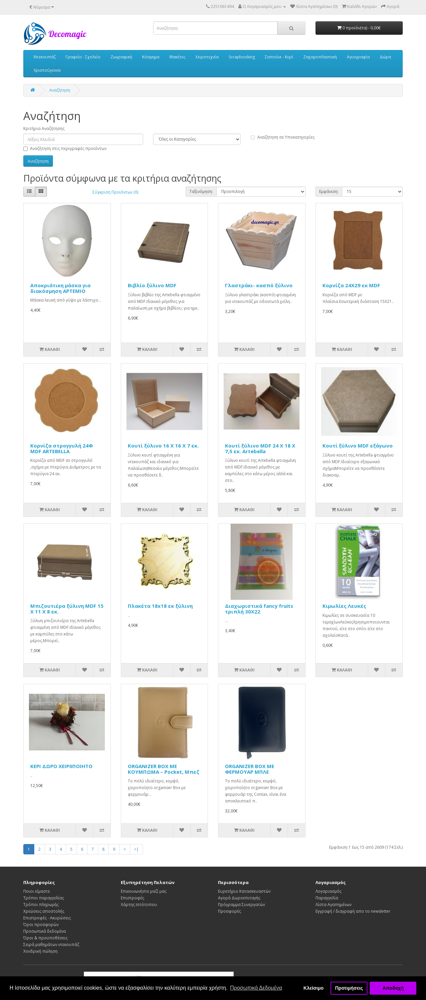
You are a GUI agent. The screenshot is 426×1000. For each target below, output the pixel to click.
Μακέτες (177, 57)
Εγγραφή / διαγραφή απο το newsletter (353, 911)
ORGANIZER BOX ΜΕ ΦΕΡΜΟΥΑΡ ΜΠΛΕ (249, 769)
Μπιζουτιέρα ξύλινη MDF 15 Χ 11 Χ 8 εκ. (67, 608)
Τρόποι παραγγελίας (43, 898)
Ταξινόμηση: (201, 191)
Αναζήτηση (59, 90)
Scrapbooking (242, 57)
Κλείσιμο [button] (314, 988)
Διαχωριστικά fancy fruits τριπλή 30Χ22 (259, 608)
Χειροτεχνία (207, 57)
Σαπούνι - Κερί (279, 57)
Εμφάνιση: (328, 191)
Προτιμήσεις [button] (349, 988)
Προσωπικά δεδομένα (44, 931)
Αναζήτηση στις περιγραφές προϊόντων (64, 148)
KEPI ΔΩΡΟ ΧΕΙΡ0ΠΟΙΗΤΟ (61, 766)
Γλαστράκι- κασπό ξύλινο (259, 285)
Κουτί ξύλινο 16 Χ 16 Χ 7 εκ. (163, 445)
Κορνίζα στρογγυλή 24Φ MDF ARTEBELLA (61, 448)
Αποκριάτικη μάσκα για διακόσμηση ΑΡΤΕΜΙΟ (60, 288)
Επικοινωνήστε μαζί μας (143, 891)
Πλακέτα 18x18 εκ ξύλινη (160, 605)
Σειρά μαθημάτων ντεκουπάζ (51, 944)
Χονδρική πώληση (40, 951)
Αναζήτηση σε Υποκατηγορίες (283, 137)
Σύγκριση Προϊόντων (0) (115, 192)
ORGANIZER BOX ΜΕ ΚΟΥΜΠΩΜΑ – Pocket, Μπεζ (163, 769)
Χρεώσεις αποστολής (43, 911)
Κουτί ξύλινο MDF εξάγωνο (357, 445)
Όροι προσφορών (41, 924)
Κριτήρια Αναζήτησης (44, 128)
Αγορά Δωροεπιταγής (239, 898)
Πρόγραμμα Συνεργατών (241, 904)
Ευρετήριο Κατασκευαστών (244, 891)
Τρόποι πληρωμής (41, 904)
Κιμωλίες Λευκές (344, 605)
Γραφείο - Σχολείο (83, 57)
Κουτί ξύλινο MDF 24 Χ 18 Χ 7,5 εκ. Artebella (260, 448)
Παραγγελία (327, 898)
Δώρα (385, 57)
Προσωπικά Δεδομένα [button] (256, 988)
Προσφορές (229, 911)
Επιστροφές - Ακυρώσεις (47, 918)
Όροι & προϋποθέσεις (45, 938)
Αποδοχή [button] (393, 988)
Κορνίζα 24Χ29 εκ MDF (351, 285)
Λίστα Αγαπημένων (333, 904)
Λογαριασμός (328, 891)
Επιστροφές (132, 898)
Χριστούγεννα (47, 70)
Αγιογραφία (358, 57)
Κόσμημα (150, 57)
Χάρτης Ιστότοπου (139, 904)
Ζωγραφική (121, 57)
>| (136, 849)
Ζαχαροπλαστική (320, 57)
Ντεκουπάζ (45, 57)
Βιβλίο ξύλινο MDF (152, 285)
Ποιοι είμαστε (36, 891)
